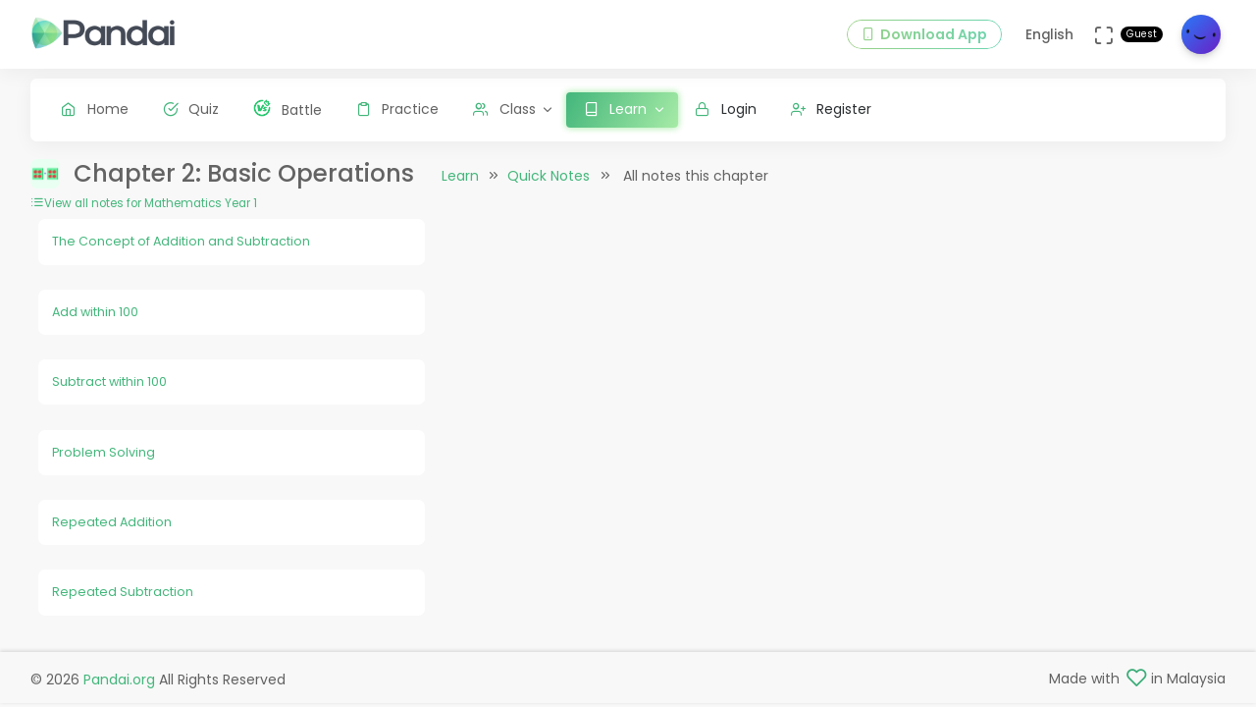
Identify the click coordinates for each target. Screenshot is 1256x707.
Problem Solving (103, 452)
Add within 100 (95, 311)
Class (504, 109)
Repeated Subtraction (122, 591)
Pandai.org (119, 679)
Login (726, 109)
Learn (460, 176)
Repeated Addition (112, 522)
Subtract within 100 (109, 381)
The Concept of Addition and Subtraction (181, 241)
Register (831, 109)
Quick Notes (548, 176)
